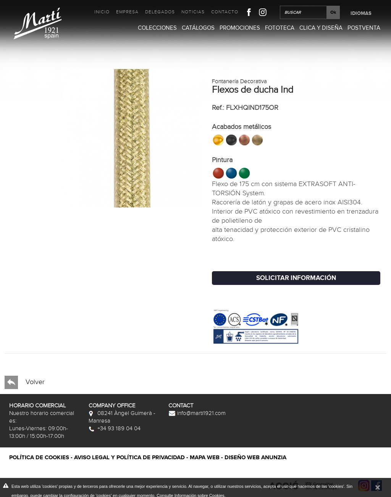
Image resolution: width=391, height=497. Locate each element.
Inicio (102, 11)
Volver (25, 382)
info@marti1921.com (197, 413)
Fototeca (279, 27)
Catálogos (198, 27)
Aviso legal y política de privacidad (129, 457)
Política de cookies (39, 457)
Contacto (224, 11)
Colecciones (157, 27)
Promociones (240, 27)
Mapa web (205, 457)
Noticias (193, 11)
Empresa (127, 11)
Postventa (363, 27)
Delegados (160, 11)
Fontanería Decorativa (239, 81)
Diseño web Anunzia (255, 457)
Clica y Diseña (321, 27)
